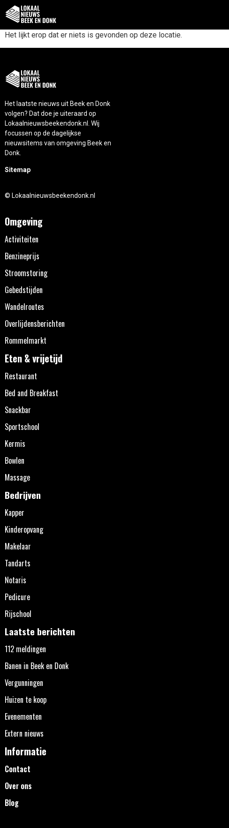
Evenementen (23, 716)
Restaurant (21, 376)
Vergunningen (24, 682)
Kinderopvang (24, 529)
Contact (18, 769)
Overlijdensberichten (35, 323)
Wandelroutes (24, 306)
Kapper (14, 512)
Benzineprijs (22, 256)
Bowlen (14, 460)
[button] (216, 15)
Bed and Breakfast (31, 393)
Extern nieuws (24, 733)
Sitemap (18, 169)
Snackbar (18, 409)
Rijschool (18, 613)
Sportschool (22, 426)
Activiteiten (21, 239)
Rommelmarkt (25, 340)
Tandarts (18, 563)
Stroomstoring (26, 273)
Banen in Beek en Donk (37, 665)
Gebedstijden (24, 289)
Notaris (15, 580)
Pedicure (17, 596)
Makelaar (18, 546)
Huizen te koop (25, 699)
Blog (12, 802)
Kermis (15, 443)
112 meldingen (25, 649)
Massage (17, 477)
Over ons (18, 785)
